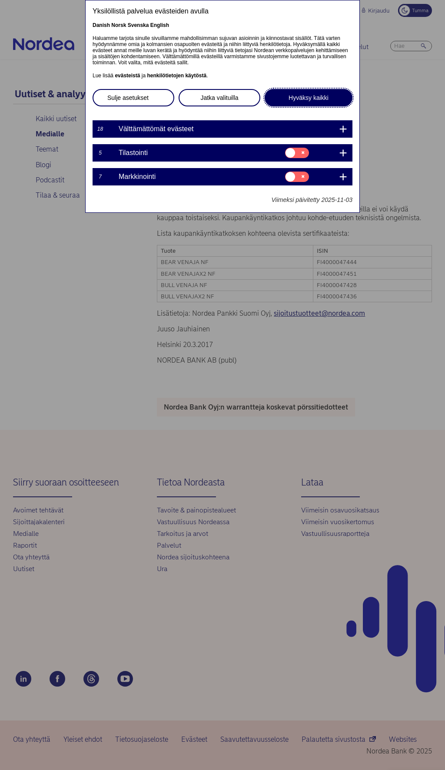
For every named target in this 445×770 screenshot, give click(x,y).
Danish (101, 25)
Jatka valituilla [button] (219, 97)
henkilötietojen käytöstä (176, 76)
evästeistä (127, 76)
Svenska (138, 25)
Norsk (118, 25)
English (159, 25)
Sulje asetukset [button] (128, 97)
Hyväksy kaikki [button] (309, 97)
